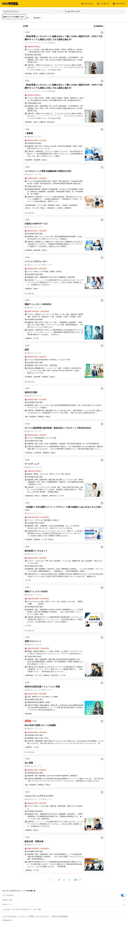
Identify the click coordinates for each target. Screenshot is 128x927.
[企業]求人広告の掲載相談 (59, 916)
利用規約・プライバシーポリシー (39, 916)
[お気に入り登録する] (102, 32)
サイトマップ (22, 916)
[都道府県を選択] (32, 11)
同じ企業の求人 (30, 213)
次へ (76, 880)
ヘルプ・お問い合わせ (9, 916)
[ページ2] (64, 880)
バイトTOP (6, 909)
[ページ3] (69, 880)
